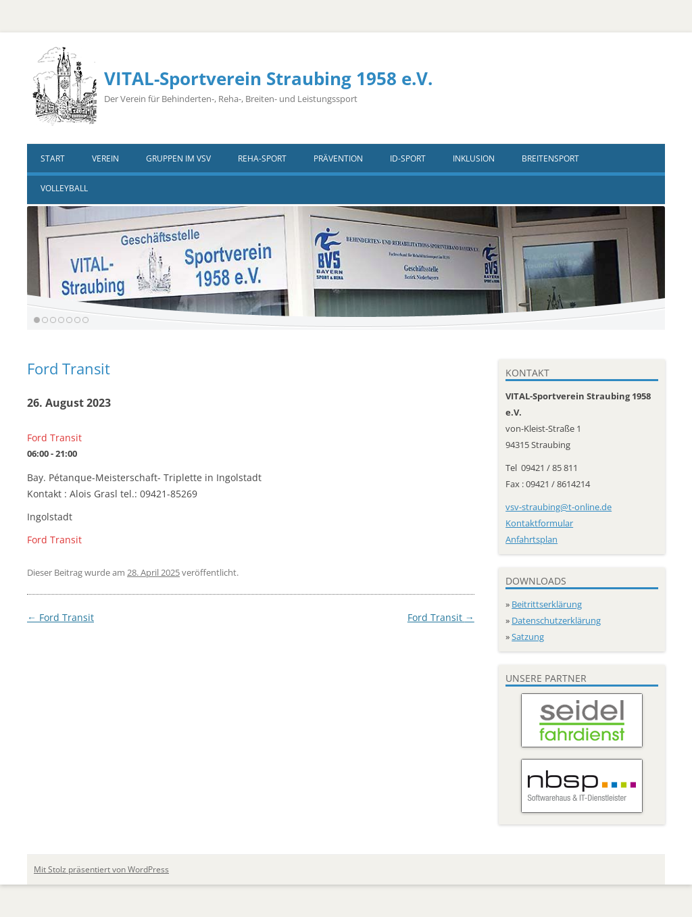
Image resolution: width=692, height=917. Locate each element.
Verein (105, 158)
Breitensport (550, 158)
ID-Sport (408, 158)
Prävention (338, 158)
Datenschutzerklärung (556, 620)
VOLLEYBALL (64, 188)
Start (53, 158)
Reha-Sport (262, 158)
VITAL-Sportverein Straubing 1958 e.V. (268, 78)
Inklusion (474, 158)
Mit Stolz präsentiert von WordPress (101, 869)
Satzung (528, 636)
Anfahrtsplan (531, 539)
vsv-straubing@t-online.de (558, 507)
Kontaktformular (539, 523)
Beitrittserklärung (547, 604)
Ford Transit (60, 617)
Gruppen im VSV (178, 158)
